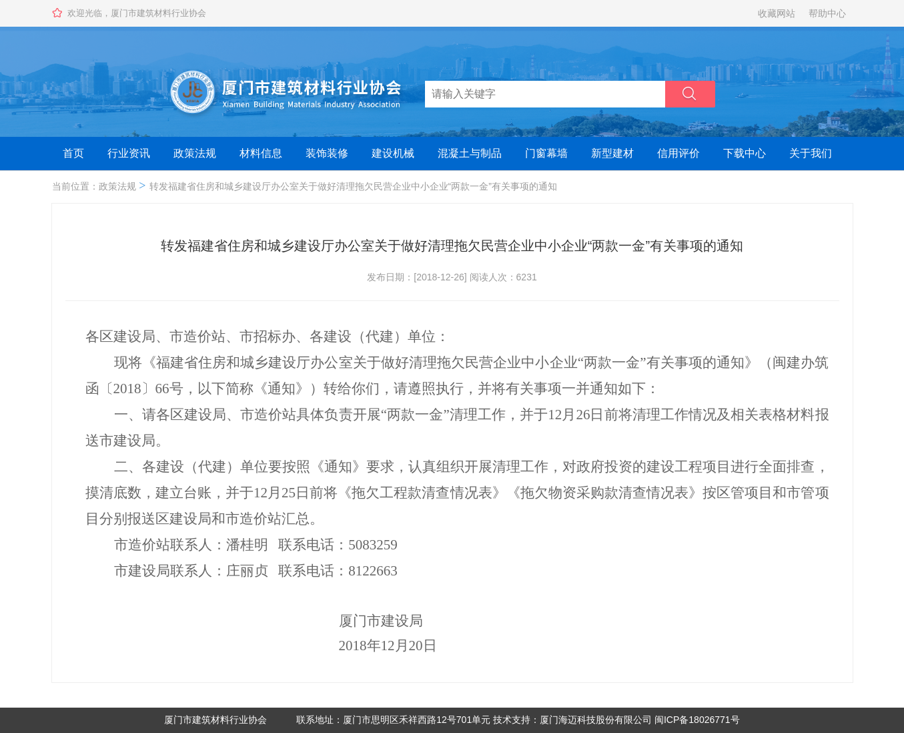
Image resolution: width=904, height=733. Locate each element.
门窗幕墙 (546, 153)
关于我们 (810, 153)
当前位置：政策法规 (94, 186)
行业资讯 (128, 153)
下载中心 (744, 153)
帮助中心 (827, 13)
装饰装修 (327, 153)
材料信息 (261, 153)
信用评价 (678, 153)
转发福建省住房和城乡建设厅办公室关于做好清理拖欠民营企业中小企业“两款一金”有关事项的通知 (353, 186)
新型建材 (612, 153)
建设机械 (393, 153)
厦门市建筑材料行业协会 (215, 719)
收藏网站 (776, 13)
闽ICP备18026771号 (697, 719)
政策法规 (194, 153)
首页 (73, 153)
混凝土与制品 (470, 153)
